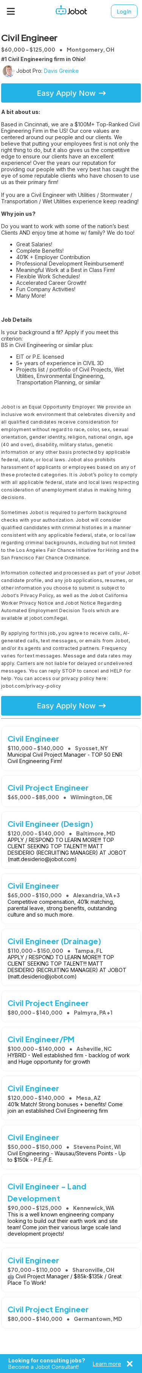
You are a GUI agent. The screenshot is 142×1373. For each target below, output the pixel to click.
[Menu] (11, 11)
